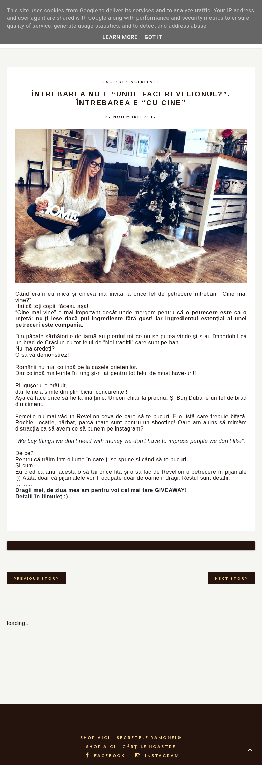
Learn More (119, 37)
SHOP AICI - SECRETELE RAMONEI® (131, 728)
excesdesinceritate (131, 82)
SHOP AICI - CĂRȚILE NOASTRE (131, 737)
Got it (153, 37)
